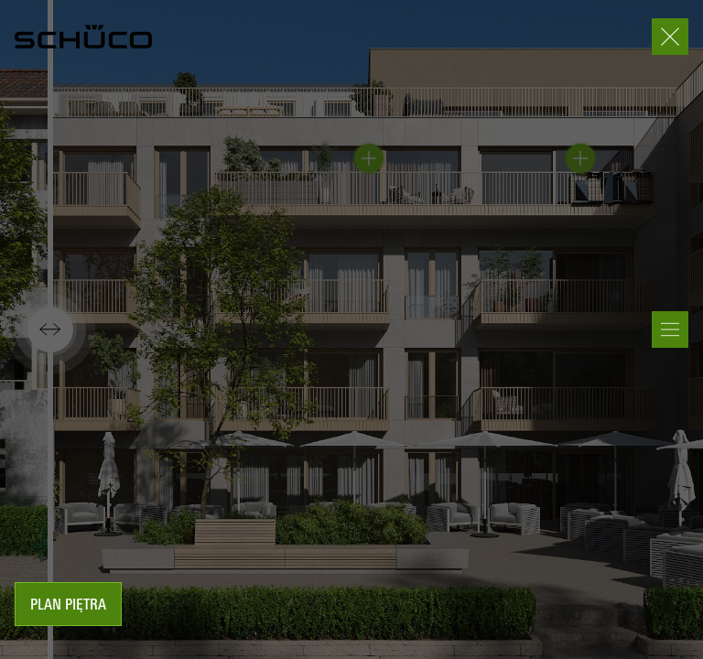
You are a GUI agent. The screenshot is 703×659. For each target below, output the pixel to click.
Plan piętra (68, 606)
